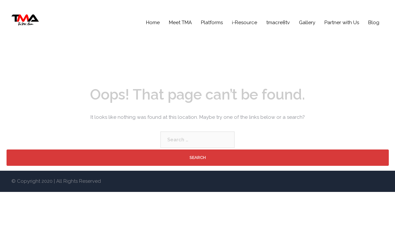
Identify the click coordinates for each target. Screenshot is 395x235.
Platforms (212, 22)
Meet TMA (180, 22)
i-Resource (244, 22)
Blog (373, 22)
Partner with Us (341, 22)
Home (153, 22)
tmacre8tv (278, 22)
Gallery (307, 22)
